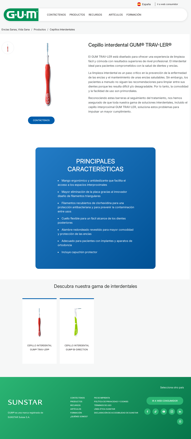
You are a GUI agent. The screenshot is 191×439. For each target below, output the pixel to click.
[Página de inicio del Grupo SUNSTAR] (34, 402)
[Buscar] (167, 14)
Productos (77, 14)
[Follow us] (167, 4)
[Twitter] (155, 411)
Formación (133, 14)
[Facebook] (147, 411)
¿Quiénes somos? (79, 416)
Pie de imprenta (102, 398)
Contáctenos (56, 14)
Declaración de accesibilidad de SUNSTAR (116, 413)
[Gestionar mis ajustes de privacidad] (180, 421)
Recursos (95, 14)
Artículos (116, 14)
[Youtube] (164, 411)
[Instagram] (172, 411)
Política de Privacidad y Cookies (111, 402)
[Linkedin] (180, 411)
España (145, 4)
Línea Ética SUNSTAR (104, 409)
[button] (8, 48)
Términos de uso (102, 405)
